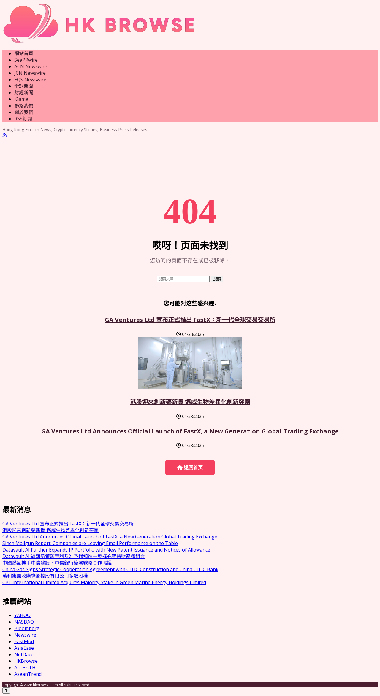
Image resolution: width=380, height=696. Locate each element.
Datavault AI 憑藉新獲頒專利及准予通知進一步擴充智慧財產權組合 (73, 556)
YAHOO (22, 615)
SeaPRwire (26, 60)
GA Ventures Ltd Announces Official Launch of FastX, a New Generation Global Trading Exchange (190, 431)
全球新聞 (23, 86)
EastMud (24, 641)
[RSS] (4, 134)
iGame (21, 99)
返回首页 (190, 467)
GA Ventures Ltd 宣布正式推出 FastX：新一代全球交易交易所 (190, 320)
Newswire (25, 635)
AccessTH (25, 667)
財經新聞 (23, 92)
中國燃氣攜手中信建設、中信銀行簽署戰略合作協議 (57, 563)
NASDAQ (24, 622)
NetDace (24, 654)
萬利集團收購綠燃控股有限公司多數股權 (45, 576)
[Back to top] (6, 690)
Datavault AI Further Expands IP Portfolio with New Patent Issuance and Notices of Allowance (106, 549)
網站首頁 (23, 53)
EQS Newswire (30, 79)
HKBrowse (26, 661)
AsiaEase (24, 648)
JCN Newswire (30, 73)
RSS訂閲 (23, 118)
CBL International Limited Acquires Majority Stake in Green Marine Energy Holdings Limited (104, 582)
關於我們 (23, 112)
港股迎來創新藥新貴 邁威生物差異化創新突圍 (190, 402)
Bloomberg (26, 628)
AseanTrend (28, 674)
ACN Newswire (30, 66)
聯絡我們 (23, 105)
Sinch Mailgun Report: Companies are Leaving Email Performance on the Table (90, 543)
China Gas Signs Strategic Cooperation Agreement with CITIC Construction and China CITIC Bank (110, 569)
